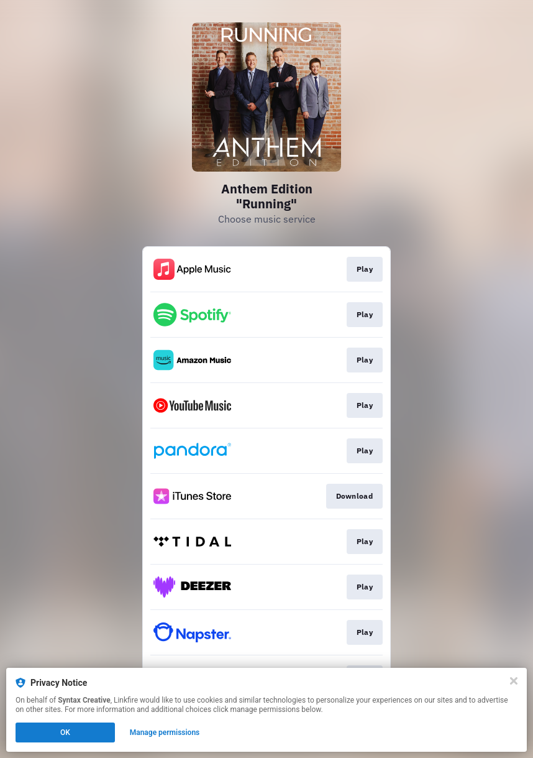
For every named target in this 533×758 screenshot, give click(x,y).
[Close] (514, 681)
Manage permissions (165, 732)
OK (65, 732)
